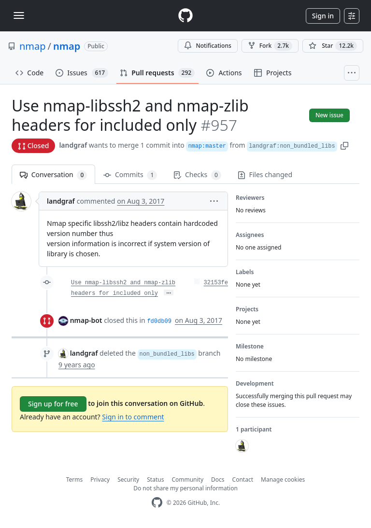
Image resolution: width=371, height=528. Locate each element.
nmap (32, 46)
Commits (130, 175)
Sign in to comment (133, 416)
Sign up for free (53, 403)
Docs (218, 479)
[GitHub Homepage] (157, 503)
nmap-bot (86, 320)
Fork (270, 46)
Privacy (100, 479)
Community (187, 479)
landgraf (73, 145)
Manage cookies (283, 479)
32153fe (216, 282)
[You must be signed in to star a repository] (332, 46)
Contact (242, 479)
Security (128, 479)
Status (155, 479)
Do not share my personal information (185, 488)
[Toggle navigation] (19, 15)
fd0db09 (159, 321)
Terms (74, 479)
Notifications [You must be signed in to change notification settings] (207, 46)
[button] (344, 145)
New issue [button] (329, 115)
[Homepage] (185, 16)
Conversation (53, 175)
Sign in (323, 15)
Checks (197, 175)
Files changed (265, 174)
